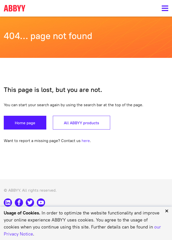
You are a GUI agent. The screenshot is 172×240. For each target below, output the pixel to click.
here (86, 140)
